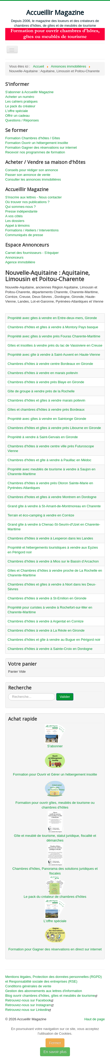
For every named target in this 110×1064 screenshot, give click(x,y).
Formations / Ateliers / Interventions (32, 230)
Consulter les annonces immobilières (33, 179)
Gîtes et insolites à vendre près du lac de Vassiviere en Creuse (55, 345)
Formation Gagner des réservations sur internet (41, 147)
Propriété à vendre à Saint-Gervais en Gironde (43, 437)
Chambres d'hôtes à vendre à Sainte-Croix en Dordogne (50, 649)
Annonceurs (14, 257)
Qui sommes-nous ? (20, 207)
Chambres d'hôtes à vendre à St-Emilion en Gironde (47, 598)
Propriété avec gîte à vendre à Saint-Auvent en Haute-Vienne (54, 354)
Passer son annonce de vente (27, 175)
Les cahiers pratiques (21, 101)
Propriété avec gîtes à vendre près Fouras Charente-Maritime (54, 336)
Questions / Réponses (22, 120)
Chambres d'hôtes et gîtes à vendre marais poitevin (46, 400)
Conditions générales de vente (28, 986)
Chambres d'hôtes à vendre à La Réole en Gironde (46, 630)
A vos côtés (14, 216)
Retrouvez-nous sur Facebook (29, 1000)
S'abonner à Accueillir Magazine (29, 92)
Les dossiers (14, 221)
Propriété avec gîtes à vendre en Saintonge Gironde (47, 419)
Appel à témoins (17, 225)
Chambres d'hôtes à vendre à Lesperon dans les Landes (50, 538)
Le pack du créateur (20, 106)
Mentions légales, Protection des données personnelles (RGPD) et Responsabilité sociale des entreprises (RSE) (53, 979)
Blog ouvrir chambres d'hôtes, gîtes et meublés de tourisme (51, 996)
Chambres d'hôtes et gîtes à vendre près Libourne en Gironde (54, 428)
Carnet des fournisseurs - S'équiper (32, 253)
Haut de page (94, 1019)
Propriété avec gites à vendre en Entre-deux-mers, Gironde (52, 318)
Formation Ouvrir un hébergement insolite (36, 143)
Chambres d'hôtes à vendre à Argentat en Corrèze (46, 621)
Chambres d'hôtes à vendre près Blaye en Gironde (46, 382)
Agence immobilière (20, 262)
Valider (65, 697)
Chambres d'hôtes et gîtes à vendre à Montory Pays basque (53, 327)
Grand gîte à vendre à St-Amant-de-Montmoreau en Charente (54, 506)
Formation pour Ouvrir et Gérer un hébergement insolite (55, 774)
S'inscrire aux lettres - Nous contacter (33, 197)
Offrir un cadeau (17, 116)
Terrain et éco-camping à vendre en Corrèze (41, 515)
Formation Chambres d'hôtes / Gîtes (32, 138)
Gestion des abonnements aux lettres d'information (43, 991)
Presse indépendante (21, 211)
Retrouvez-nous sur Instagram (29, 1005)
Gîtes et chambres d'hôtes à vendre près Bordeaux (46, 409)
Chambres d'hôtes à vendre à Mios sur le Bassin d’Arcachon (53, 561)
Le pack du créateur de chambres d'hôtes (55, 897)
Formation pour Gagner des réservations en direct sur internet (55, 949)
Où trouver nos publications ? (27, 202)
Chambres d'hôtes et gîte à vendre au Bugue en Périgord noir (54, 640)
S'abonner (55, 746)
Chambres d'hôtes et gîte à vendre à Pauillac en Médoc (49, 460)
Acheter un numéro (19, 97)
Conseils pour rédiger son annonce (31, 170)
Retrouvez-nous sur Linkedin (28, 1010)
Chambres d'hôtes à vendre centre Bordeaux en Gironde (50, 364)
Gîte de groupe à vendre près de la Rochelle (41, 391)
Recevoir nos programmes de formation (35, 152)
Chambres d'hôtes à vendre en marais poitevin (43, 373)
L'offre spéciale (16, 111)
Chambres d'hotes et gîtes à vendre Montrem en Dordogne (52, 497)
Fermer (55, 1043)
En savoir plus (55, 1052)
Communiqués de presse (24, 235)
